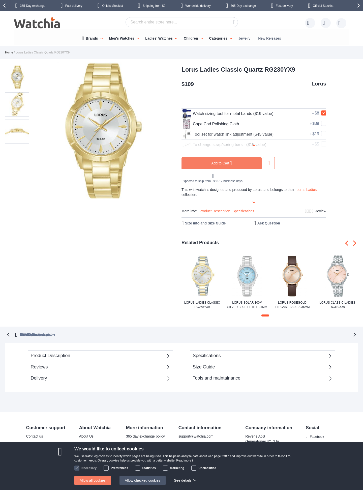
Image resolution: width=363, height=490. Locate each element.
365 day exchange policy (144, 436)
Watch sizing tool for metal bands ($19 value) (228, 114)
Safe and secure (91, 458)
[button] (42, 131)
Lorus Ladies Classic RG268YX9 (202, 305)
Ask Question (268, 223)
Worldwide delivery (197, 6)
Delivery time (35, 443)
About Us (85, 436)
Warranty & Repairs (140, 451)
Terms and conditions (95, 466)
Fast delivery (73, 6)
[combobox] (182, 22)
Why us (84, 443)
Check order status (140, 466)
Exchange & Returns (41, 466)
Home (9, 52)
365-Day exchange (32, 6)
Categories (218, 38)
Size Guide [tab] (204, 366)
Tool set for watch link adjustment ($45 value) (228, 134)
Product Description (214, 211)
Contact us (33, 436)
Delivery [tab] (39, 377)
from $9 (154, 6)
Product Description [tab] (50, 355)
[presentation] (5, 5)
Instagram (317, 444)
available (207, 334)
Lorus (319, 84)
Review (320, 211)
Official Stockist (112, 6)
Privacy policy (136, 458)
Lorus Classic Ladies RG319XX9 (337, 305)
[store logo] (37, 23)
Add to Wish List (269, 163)
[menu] (181, 37)
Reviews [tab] (39, 366)
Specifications (243, 211)
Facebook (317, 436)
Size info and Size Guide (205, 223)
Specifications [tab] (207, 355)
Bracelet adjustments (141, 443)
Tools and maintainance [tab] (216, 377)
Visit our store (89, 451)
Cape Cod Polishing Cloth (210, 124)
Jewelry (244, 38)
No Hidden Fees (256, 334)
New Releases (269, 38)
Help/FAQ (33, 458)
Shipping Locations (40, 451)
